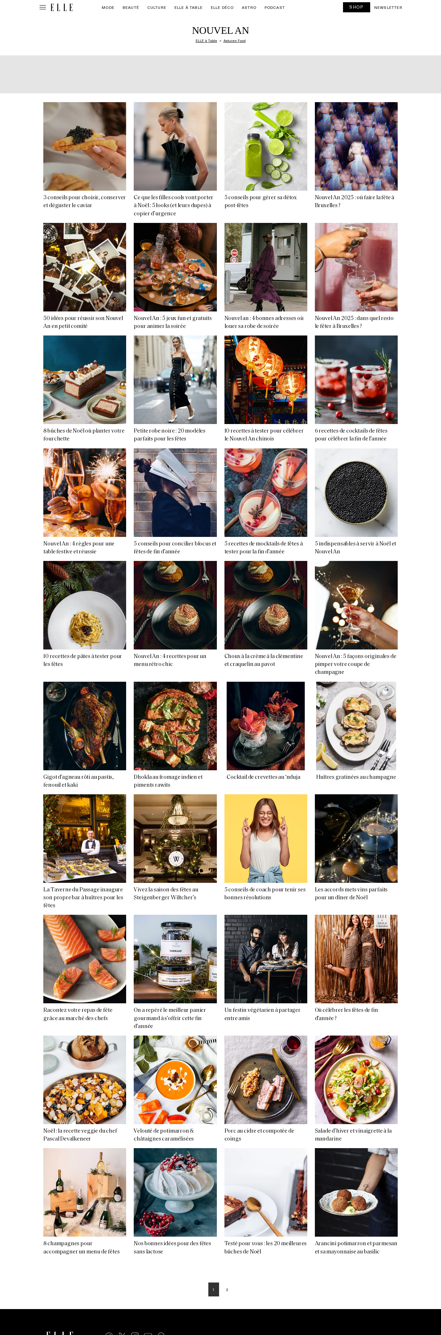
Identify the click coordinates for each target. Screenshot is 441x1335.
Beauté (131, 7)
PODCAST (275, 7)
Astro (249, 7)
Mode (108, 7)
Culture (156, 7)
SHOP (356, 6)
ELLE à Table (189, 7)
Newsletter (388, 7)
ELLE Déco (222, 7)
